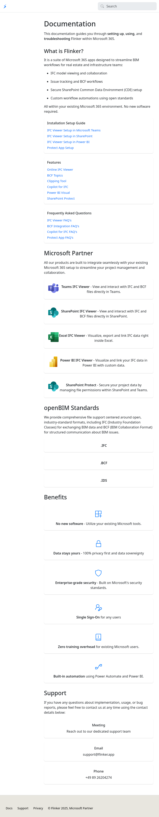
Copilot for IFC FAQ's (62, 232)
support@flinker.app (98, 754)
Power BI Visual (58, 192)
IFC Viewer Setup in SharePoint (70, 136)
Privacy (38, 808)
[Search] (127, 6)
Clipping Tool (56, 181)
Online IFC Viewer (60, 169)
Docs (9, 808)
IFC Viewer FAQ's (59, 220)
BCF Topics (55, 175)
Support (22, 808)
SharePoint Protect (61, 198)
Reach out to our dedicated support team (98, 731)
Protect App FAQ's (60, 237)
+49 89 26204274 (99, 777)
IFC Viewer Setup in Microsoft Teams (74, 130)
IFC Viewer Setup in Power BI (68, 142)
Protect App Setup (60, 148)
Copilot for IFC (57, 187)
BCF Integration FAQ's (63, 226)
